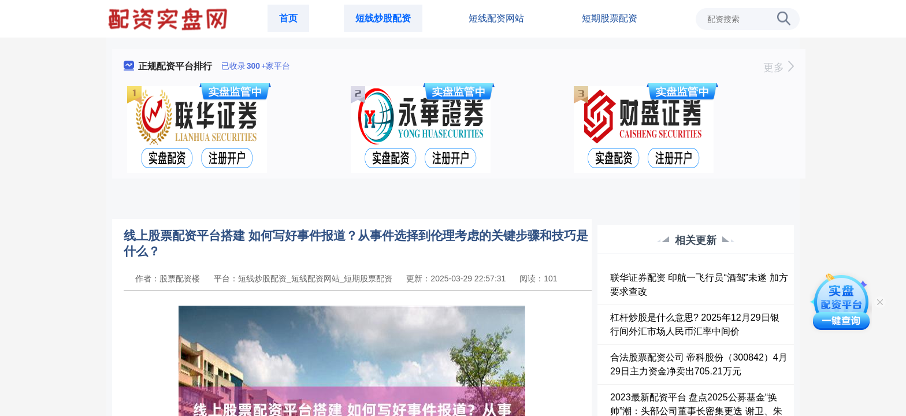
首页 (288, 18)
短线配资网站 (496, 18)
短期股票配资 (609, 18)
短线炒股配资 (383, 18)
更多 (778, 67)
